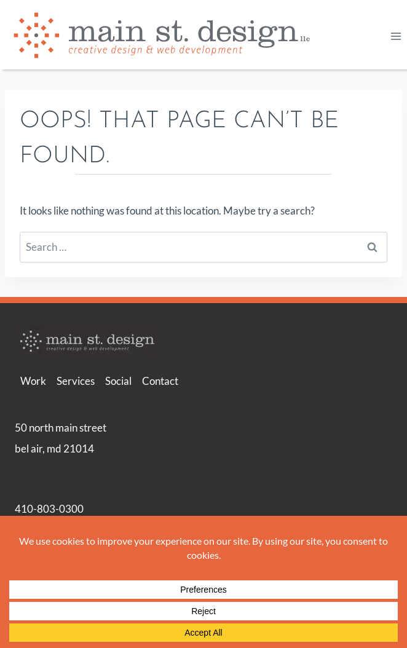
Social (118, 380)
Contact (160, 380)
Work (33, 380)
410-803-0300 (49, 508)
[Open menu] (395, 35)
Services (76, 380)
